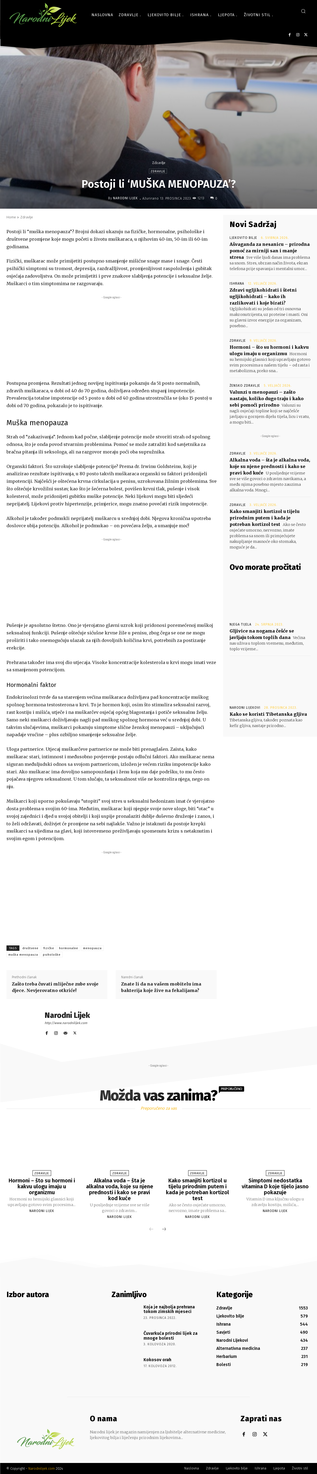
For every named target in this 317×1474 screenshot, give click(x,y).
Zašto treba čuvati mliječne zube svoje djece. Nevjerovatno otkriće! (55, 987)
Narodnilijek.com (41, 1468)
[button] (303, 11)
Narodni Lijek (125, 198)
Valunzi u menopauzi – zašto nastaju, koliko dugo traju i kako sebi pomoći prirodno (267, 398)
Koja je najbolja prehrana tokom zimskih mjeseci (169, 1309)
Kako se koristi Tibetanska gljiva (268, 714)
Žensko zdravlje (245, 385)
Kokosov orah (157, 1359)
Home (11, 217)
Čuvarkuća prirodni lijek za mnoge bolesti (170, 1336)
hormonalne (68, 948)
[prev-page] (151, 1229)
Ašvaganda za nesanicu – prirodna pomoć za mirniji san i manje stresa (270, 251)
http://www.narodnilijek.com (66, 1023)
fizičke (48, 948)
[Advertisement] (111, 338)
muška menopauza (23, 954)
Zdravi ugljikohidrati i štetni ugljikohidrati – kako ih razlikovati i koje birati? (263, 296)
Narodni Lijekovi (245, 707)
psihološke (52, 954)
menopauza (92, 948)
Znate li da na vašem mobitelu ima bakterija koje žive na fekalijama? (161, 987)
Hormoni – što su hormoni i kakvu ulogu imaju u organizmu (42, 1186)
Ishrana (237, 283)
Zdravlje (158, 163)
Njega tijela (240, 624)
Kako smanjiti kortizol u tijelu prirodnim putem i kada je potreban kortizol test (264, 518)
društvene (30, 948)
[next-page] (164, 1229)
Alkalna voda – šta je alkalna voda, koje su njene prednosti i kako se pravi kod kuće (270, 466)
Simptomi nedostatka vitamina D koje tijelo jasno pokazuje (275, 1186)
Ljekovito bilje (243, 237)
